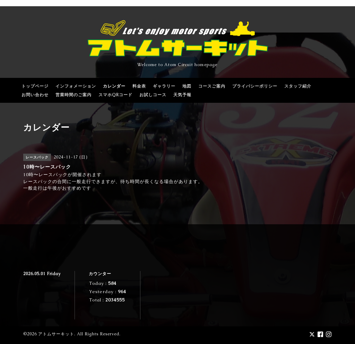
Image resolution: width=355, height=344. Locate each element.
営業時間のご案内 (73, 95)
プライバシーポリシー (254, 86)
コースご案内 (211, 86)
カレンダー (114, 86)
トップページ (35, 86)
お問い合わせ (35, 95)
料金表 (139, 86)
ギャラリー (164, 86)
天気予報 (182, 95)
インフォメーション (75, 86)
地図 (186, 86)
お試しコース (152, 95)
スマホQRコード (115, 95)
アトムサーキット (56, 334)
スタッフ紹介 (297, 86)
